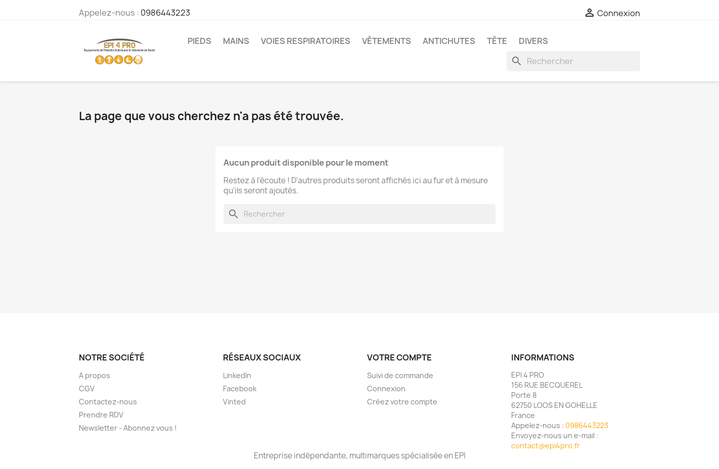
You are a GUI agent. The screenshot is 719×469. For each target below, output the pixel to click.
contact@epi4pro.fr (545, 445)
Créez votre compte (402, 401)
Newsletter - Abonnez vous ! (128, 428)
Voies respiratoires (305, 40)
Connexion (386, 388)
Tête (497, 40)
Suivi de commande (400, 375)
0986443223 (165, 12)
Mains (236, 40)
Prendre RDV (101, 415)
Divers (533, 40)
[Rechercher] (573, 61)
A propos (94, 375)
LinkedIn (237, 375)
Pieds (199, 40)
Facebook (239, 388)
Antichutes (449, 40)
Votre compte (399, 357)
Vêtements (386, 40)
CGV (87, 388)
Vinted (234, 401)
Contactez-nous (108, 401)
